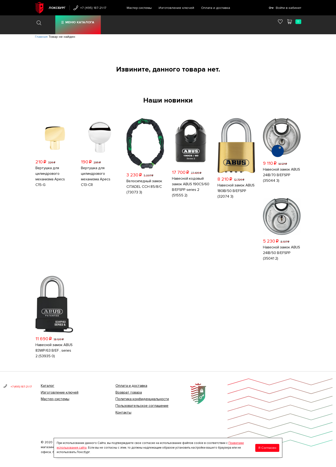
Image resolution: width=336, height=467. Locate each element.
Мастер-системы (139, 8)
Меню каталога (79, 22)
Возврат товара (129, 392)
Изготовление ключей (176, 8)
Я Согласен (267, 448)
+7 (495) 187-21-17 (93, 8)
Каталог (47, 385)
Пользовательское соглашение (142, 405)
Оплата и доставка (215, 8)
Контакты (123, 412)
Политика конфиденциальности (142, 399)
